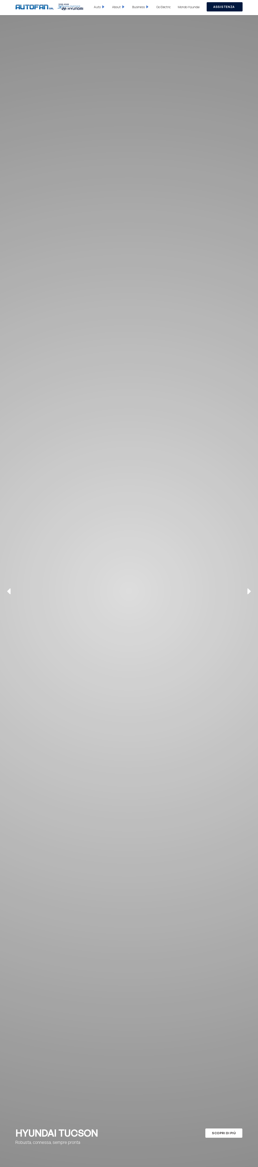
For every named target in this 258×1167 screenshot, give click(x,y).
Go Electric (163, 7)
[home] (49, 7)
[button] (99, 6)
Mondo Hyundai (189, 7)
